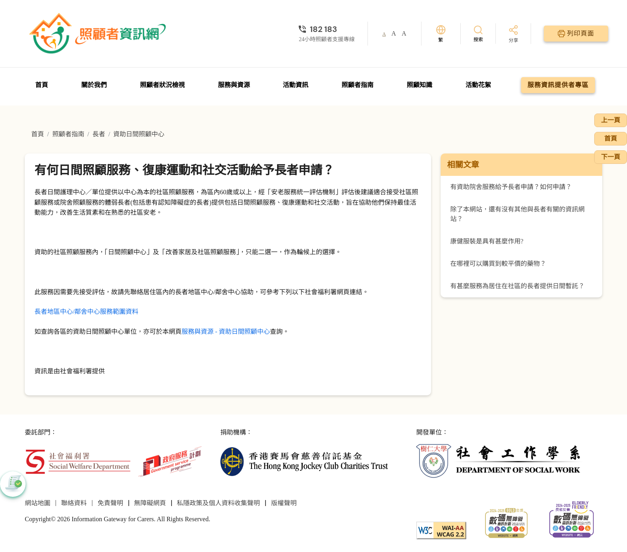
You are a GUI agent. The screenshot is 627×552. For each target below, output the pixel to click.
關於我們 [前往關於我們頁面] (94, 85)
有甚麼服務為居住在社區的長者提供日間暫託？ (517, 286)
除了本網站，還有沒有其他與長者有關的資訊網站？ (517, 214)
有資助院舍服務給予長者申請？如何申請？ (511, 186)
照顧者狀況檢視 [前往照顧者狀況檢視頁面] (162, 85)
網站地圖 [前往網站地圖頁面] (37, 503)
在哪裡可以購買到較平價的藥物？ (498, 263)
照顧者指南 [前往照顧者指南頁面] (357, 85)
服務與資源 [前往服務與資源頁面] (234, 85)
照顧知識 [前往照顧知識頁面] (419, 85)
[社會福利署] (78, 461)
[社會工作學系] (500, 461)
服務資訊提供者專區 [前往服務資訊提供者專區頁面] (558, 85)
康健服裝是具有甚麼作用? (486, 241)
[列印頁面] (576, 34)
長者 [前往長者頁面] (98, 134)
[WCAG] (441, 529)
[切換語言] (441, 33)
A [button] (384, 34)
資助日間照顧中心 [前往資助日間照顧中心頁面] (138, 134)
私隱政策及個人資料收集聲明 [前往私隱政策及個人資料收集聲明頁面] (218, 503)
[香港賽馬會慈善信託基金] (304, 461)
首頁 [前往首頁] (41, 85)
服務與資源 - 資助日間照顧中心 (226, 331)
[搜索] (478, 33)
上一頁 (610, 120)
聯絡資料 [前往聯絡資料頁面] (74, 503)
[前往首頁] (99, 33)
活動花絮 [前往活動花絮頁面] (478, 85)
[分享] (513, 34)
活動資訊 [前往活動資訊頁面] (295, 85)
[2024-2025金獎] (506, 522)
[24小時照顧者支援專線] (327, 29)
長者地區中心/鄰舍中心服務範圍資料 (86, 311)
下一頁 (610, 156)
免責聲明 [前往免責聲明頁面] (110, 503)
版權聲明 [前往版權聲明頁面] (284, 503)
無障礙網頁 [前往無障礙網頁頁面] (150, 503)
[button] (13, 484)
